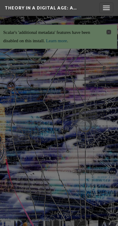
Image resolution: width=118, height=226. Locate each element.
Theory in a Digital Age (41, 7)
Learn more (56, 37)
